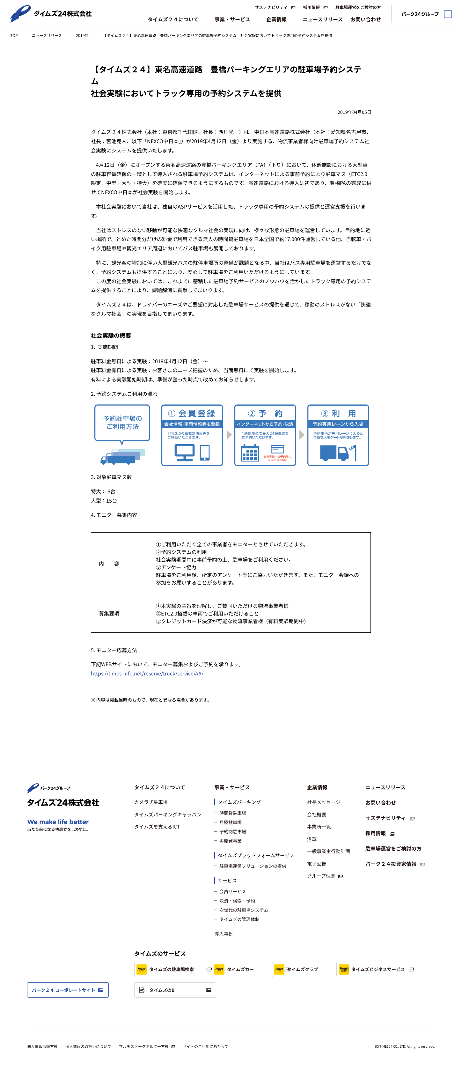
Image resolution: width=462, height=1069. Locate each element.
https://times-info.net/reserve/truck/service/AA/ (147, 673)
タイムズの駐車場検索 (165, 969)
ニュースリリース (47, 35)
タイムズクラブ (334, 969)
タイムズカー (244, 969)
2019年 (82, 35)
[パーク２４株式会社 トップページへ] (48, 790)
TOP (14, 35)
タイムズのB (243, 990)
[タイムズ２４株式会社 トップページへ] (51, 20)
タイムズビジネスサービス (169, 990)
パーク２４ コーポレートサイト (63, 990)
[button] (168, 787)
